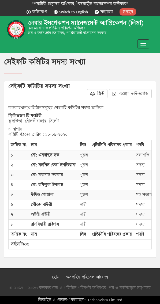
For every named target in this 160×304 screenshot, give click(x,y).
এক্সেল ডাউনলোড (130, 93)
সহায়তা (104, 12)
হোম (55, 277)
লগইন (128, 12)
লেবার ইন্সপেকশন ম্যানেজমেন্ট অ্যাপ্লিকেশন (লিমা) (85, 23)
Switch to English (71, 12)
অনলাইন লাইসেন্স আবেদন (87, 277)
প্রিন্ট (97, 93)
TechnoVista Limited (105, 300)
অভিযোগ (37, 12)
